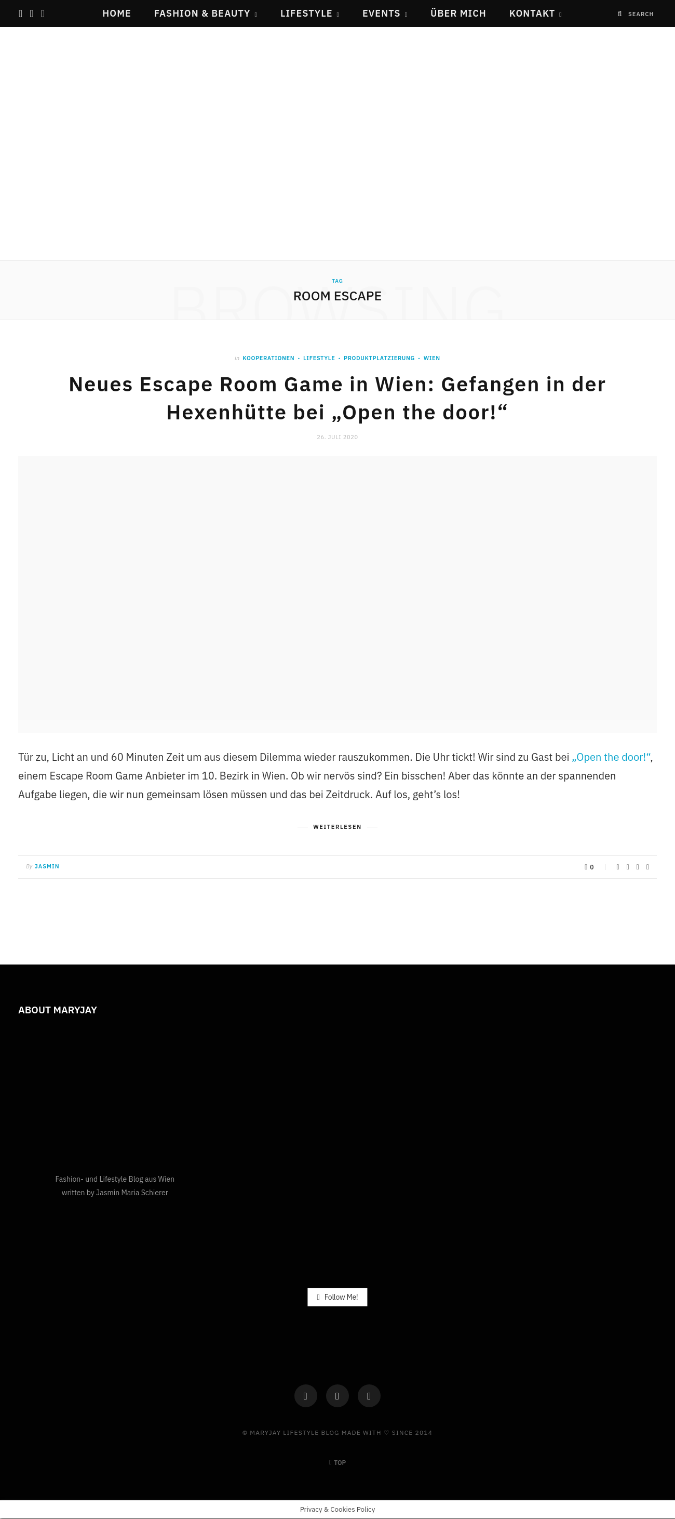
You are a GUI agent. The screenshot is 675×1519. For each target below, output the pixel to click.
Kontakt (532, 13)
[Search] (620, 14)
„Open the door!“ (611, 757)
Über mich (458, 13)
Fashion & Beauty (202, 13)
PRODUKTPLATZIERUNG (379, 358)
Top (337, 1463)
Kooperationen (268, 358)
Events (381, 13)
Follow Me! (337, 1296)
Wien (432, 358)
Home (116, 13)
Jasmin (47, 866)
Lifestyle (306, 13)
